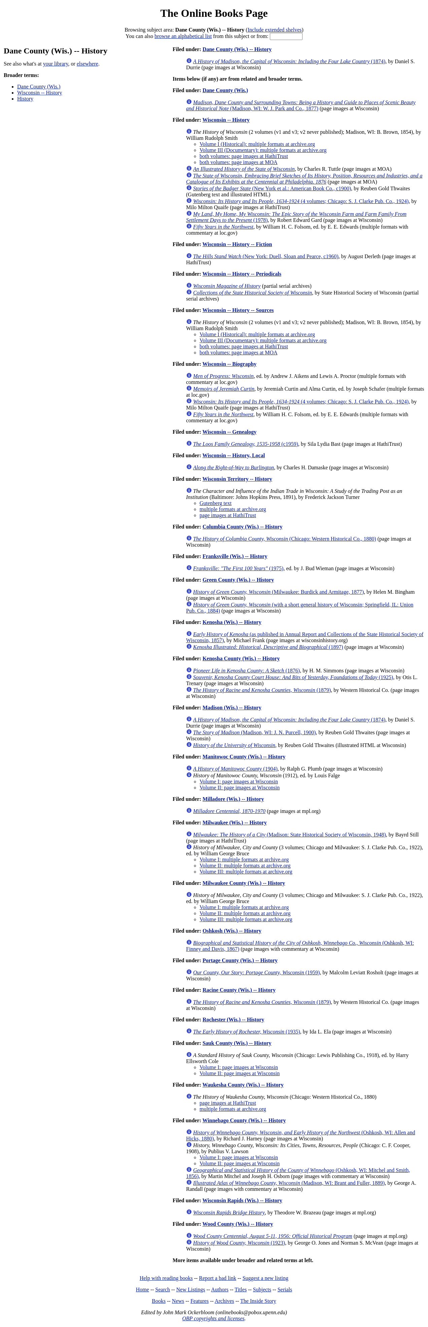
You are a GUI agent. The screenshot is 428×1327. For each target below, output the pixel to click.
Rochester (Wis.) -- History (233, 1019)
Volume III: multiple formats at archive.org (246, 871)
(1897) (268, 647)
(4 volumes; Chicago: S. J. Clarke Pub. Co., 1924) (300, 201)
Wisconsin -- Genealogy (230, 432)
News (178, 1301)
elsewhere (87, 64)
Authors (219, 1289)
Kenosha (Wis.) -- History (232, 622)
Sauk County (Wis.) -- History (237, 1043)
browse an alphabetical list (183, 36)
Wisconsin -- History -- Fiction (237, 244)
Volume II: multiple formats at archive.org (245, 865)
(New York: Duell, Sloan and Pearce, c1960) (265, 256)
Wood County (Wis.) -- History (238, 1224)
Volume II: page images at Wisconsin (240, 787)
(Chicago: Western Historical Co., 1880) (284, 539)
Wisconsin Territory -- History (237, 479)
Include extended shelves (275, 30)
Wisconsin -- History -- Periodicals (242, 274)
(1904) (235, 769)
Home (142, 1289)
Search (162, 1289)
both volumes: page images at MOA (239, 162)
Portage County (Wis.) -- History (240, 960)
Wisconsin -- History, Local (234, 455)
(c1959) (245, 444)
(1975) (238, 568)
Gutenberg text (215, 503)
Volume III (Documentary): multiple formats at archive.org (263, 150)
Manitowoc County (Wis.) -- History (244, 756)
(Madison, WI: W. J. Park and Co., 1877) (301, 105)
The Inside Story (258, 1301)
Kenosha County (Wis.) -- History (241, 658)
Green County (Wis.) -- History (238, 580)
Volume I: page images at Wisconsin (239, 781)
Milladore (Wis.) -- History (233, 799)
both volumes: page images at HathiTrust (244, 156)
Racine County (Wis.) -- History (239, 990)
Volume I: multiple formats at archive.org (244, 859)
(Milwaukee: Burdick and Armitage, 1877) (278, 592)
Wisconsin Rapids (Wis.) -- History (242, 1200)
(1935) (246, 1032)
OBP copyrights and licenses (213, 1318)
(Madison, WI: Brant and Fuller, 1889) (289, 1183)
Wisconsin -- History (39, 92)
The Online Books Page (214, 13)
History (25, 99)
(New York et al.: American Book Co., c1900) (272, 188)
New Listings (190, 1289)
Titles (241, 1289)
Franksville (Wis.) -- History (235, 556)
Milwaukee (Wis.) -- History (235, 822)
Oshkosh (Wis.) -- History (232, 931)
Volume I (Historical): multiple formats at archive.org (257, 144)
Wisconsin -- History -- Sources (238, 310)
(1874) (289, 61)
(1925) (293, 677)
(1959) (256, 972)
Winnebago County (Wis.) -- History (244, 1120)
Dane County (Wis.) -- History (237, 49)
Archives (224, 1301)
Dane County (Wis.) (39, 86)
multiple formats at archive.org (233, 509)
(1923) (239, 1243)
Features (199, 1301)
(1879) (262, 690)
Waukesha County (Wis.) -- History (243, 1085)
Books (159, 1301)
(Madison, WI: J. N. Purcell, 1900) (254, 732)
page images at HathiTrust (228, 515)
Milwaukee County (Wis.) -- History (244, 883)
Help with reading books (166, 1278)
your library (55, 64)
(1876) (246, 670)
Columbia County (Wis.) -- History (243, 527)
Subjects (262, 1289)
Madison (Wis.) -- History (232, 707)
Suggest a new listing (265, 1278)
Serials (285, 1289)
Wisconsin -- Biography (230, 364)
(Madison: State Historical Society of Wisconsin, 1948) (289, 834)
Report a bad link (217, 1278)
